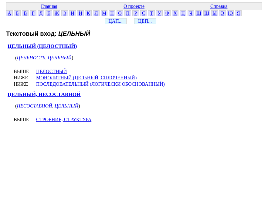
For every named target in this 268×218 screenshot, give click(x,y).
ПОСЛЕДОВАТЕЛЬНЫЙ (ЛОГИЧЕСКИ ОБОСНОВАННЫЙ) (100, 84)
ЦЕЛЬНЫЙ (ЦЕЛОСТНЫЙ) (42, 46)
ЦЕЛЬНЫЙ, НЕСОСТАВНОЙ (44, 94)
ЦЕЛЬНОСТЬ (31, 57)
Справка (219, 6)
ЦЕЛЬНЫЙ (60, 57)
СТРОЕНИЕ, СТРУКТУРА (63, 119)
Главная (49, 6)
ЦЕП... (145, 21)
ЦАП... (115, 21)
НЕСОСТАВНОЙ (34, 105)
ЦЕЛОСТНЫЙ (51, 71)
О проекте (134, 6)
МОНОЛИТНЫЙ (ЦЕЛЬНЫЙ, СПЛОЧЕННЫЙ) (86, 77)
